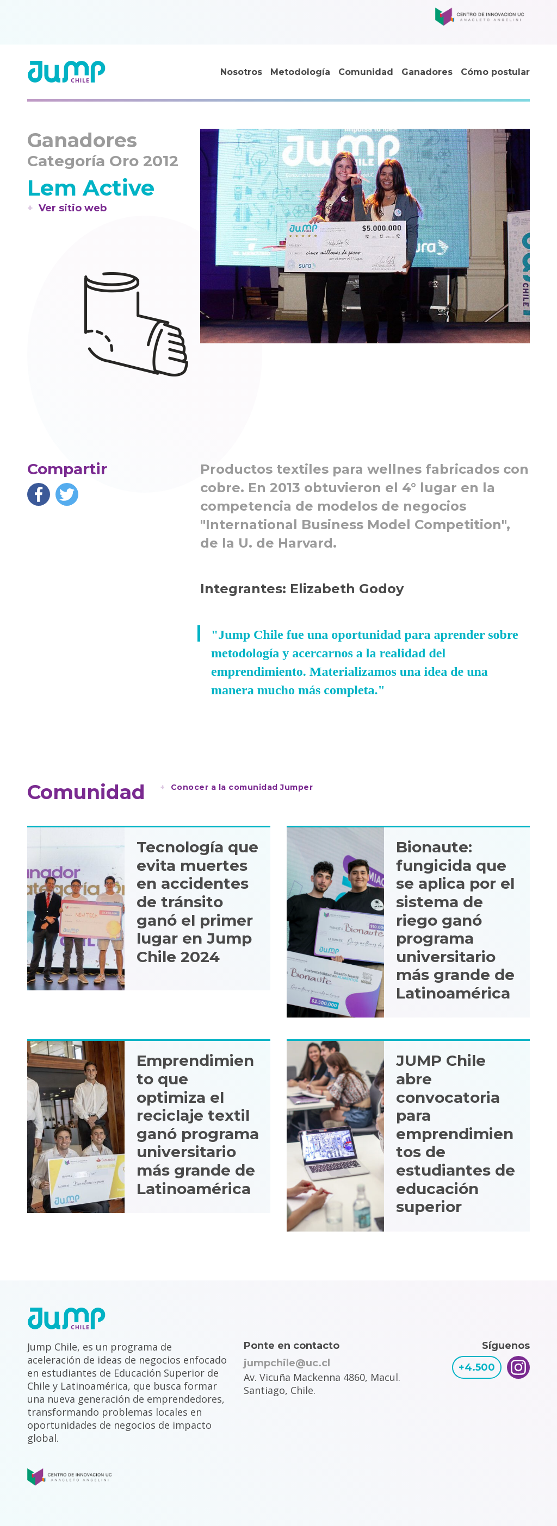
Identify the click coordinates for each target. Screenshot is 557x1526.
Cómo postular (495, 72)
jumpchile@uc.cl (287, 1363)
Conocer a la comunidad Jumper (242, 787)
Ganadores (427, 72)
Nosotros (241, 72)
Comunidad (365, 72)
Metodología (300, 72)
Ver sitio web (73, 208)
